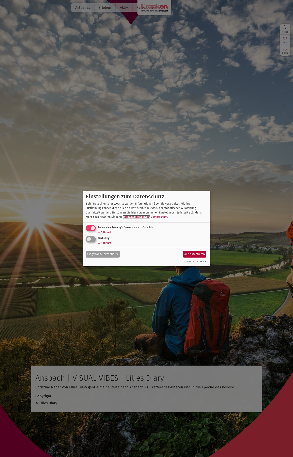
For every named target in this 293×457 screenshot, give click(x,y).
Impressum (160, 217)
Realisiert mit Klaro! (196, 261)
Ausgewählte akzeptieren (103, 254)
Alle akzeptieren (194, 254)
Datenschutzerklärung (136, 217)
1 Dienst (104, 232)
